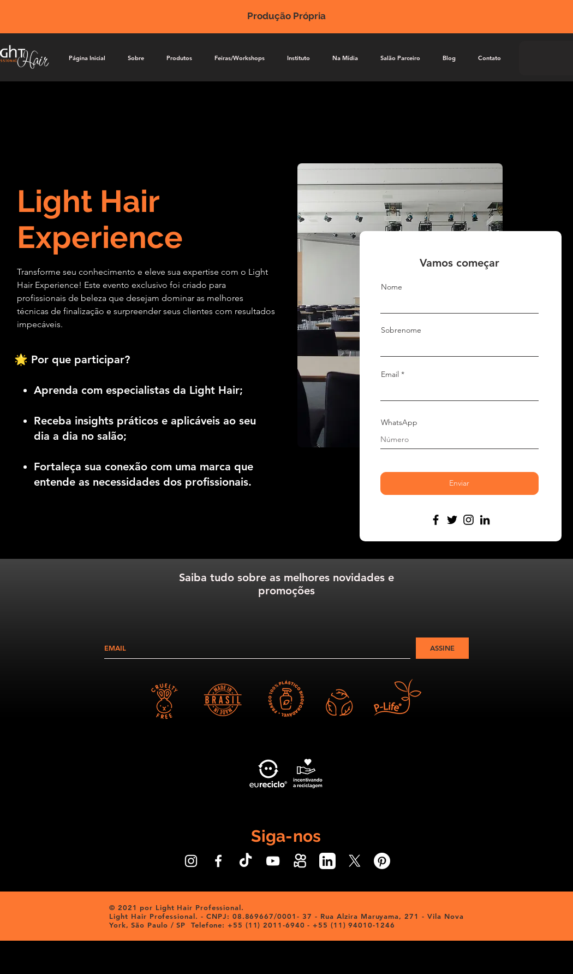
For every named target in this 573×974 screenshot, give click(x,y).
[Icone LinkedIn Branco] (327, 861)
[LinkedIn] (485, 520)
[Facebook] (436, 520)
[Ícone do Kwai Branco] (300, 861)
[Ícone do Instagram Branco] (191, 861)
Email (390, 374)
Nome (391, 287)
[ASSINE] (442, 648)
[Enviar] (459, 483)
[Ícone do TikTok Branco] (245, 861)
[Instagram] (468, 520)
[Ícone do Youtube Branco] (273, 861)
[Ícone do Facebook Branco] (218, 861)
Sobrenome (401, 330)
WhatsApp (399, 422)
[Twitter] (452, 520)
